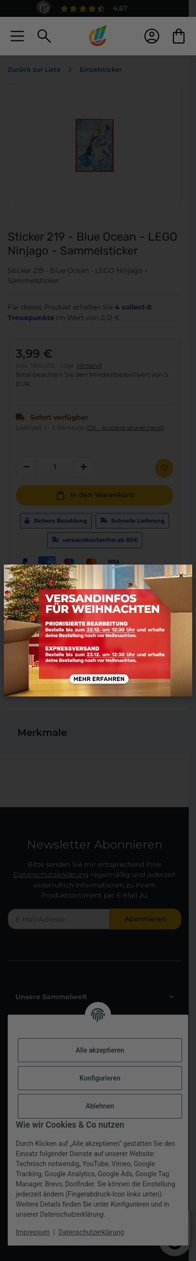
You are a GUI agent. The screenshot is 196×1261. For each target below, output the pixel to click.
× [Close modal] (181, 575)
